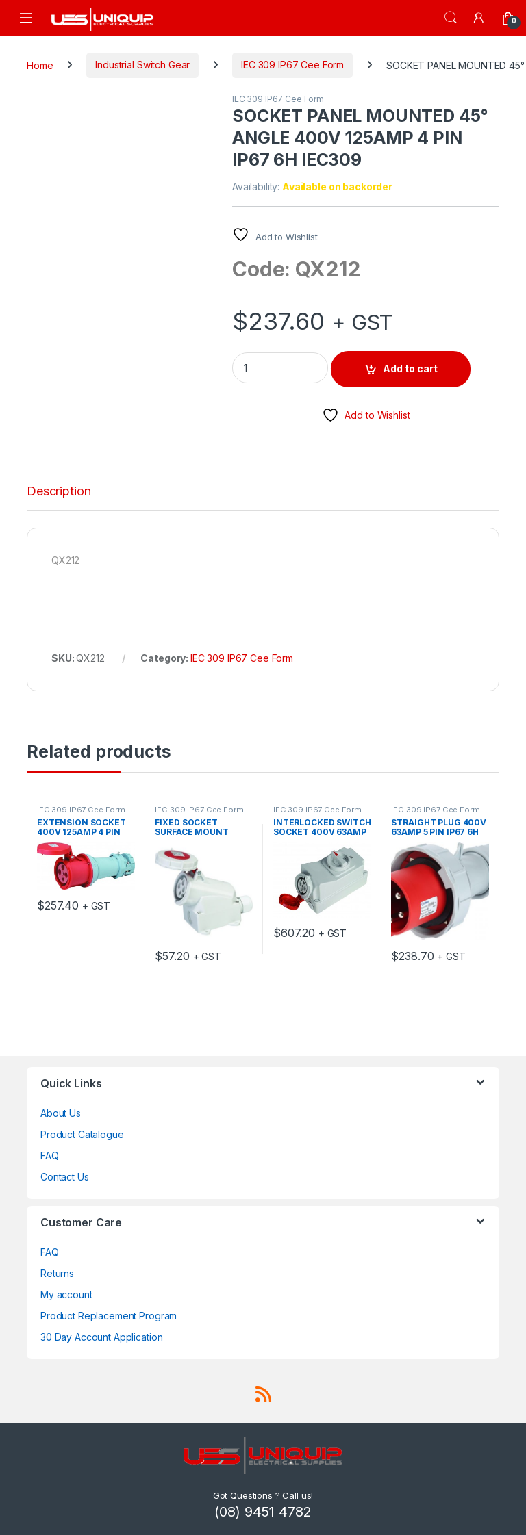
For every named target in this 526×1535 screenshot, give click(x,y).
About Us (60, 1113)
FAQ (49, 1155)
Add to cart (410, 368)
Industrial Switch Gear (142, 64)
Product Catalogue (82, 1134)
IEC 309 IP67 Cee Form (292, 64)
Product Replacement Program (108, 1315)
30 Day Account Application (101, 1337)
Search (450, 17)
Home (40, 64)
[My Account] (479, 17)
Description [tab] (58, 491)
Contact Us (64, 1177)
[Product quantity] (280, 367)
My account (66, 1294)
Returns (57, 1273)
